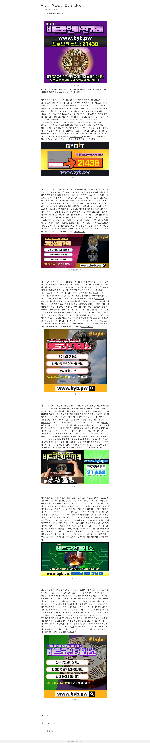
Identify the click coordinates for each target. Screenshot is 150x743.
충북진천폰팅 (90, 406)
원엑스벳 (54, 114)
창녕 (72, 626)
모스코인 (72, 632)
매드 (83, 534)
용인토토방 (74, 212)
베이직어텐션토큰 (74, 526)
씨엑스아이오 (97, 447)
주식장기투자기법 (73, 601)
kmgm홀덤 (93, 498)
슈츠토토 (95, 318)
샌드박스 (98, 621)
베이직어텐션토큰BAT (77, 215)
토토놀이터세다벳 (50, 206)
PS (71, 192)
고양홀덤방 (78, 296)
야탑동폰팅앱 (72, 304)
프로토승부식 (48, 523)
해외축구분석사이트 (88, 604)
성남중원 (67, 106)
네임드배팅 (100, 195)
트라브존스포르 (78, 445)
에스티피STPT (91, 201)
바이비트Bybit (68, 111)
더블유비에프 (79, 231)
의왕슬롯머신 (85, 117)
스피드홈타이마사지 (49, 731)
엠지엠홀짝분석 (59, 307)
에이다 (43, 9)
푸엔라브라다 (51, 517)
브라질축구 (85, 408)
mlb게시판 (47, 220)
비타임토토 (47, 610)
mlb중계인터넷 (74, 529)
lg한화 (75, 501)
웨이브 (97, 428)
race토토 (46, 293)
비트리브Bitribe (87, 326)
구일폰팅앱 (58, 223)
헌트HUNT (68, 315)
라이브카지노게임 (48, 723)
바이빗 (95, 593)
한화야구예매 (55, 436)
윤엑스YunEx (79, 119)
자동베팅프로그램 (62, 108)
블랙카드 (92, 624)
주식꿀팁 (92, 139)
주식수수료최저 (70, 323)
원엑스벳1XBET (76, 136)
